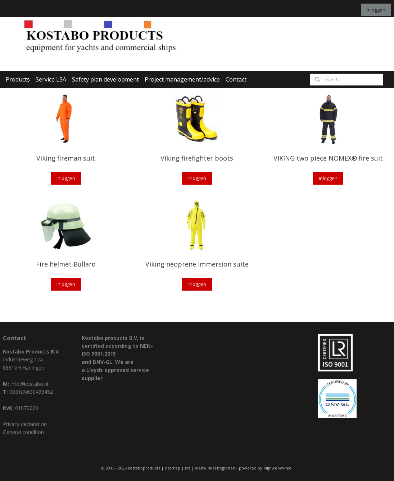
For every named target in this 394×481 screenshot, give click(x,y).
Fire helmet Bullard (66, 264)
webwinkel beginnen (215, 468)
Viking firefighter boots (196, 158)
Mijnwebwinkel (278, 468)
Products (18, 79)
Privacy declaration (25, 424)
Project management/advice (182, 79)
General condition (23, 432)
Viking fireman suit (65, 158)
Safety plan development (105, 79)
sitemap (172, 468)
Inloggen (376, 9)
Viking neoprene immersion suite (197, 264)
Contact (236, 79)
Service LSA (51, 79)
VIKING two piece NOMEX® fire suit (328, 158)
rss (187, 468)
